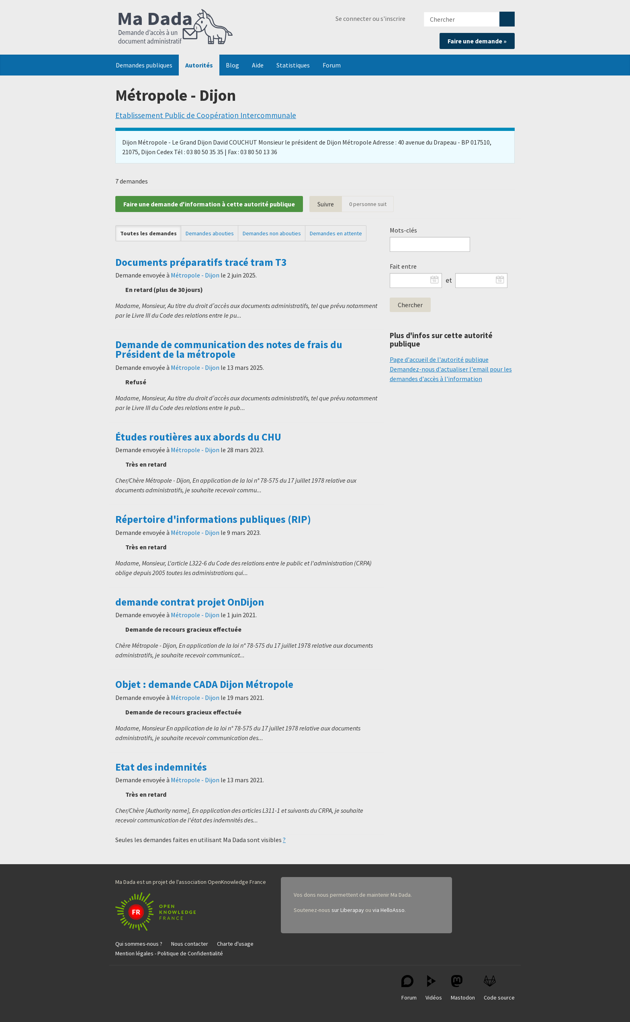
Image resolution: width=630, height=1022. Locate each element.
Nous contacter (189, 943)
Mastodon (463, 988)
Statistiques (293, 65)
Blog (232, 65)
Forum (332, 65)
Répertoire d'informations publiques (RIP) (213, 519)
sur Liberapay (347, 910)
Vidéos (433, 988)
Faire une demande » (477, 41)
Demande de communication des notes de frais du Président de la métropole (228, 349)
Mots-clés (403, 230)
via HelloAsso (388, 910)
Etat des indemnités (161, 767)
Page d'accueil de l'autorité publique (439, 359)
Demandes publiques (144, 65)
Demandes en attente (336, 233)
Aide (258, 65)
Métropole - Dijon (195, 275)
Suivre (325, 204)
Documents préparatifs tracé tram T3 (201, 262)
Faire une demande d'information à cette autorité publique (209, 204)
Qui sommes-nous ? (138, 943)
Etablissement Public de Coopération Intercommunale (205, 115)
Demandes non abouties (272, 233)
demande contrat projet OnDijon (189, 602)
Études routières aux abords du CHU (198, 436)
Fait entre (403, 266)
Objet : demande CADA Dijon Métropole (204, 684)
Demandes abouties (210, 233)
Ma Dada (175, 27)
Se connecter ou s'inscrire (370, 18)
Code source (499, 988)
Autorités (199, 65)
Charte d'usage (235, 943)
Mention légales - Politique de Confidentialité (169, 953)
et (449, 280)
